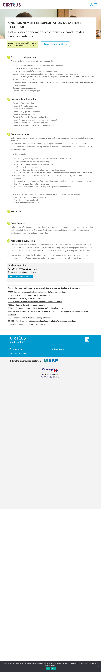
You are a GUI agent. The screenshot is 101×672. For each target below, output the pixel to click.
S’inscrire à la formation (20, 276)
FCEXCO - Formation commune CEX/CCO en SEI (27, 324)
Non (53, 669)
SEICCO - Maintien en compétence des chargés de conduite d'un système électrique (42, 321)
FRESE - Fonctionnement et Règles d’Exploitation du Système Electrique (37, 292)
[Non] (98, 666)
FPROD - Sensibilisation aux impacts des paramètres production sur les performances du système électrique (48, 313)
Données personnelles (19, 353)
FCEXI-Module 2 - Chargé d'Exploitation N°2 (25, 298)
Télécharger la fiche (55, 44)
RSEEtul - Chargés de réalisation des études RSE (27, 305)
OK (48, 669)
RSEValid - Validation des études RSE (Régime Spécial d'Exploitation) (35, 308)
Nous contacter (16, 349)
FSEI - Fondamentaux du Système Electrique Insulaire (29, 318)
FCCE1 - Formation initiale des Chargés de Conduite (29, 295)
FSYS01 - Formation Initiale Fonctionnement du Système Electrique (35, 302)
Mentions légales (57, 349)
